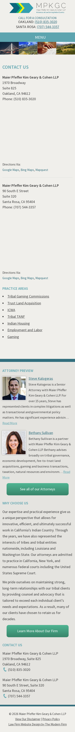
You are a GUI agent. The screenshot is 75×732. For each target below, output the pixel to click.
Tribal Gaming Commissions (28, 296)
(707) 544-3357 (48, 26)
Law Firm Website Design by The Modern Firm (37, 724)
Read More (9, 423)
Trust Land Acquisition (24, 303)
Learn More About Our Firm (37, 631)
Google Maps (10, 170)
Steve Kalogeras (41, 378)
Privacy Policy (51, 719)
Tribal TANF (16, 316)
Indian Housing (18, 323)
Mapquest (41, 170)
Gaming (13, 336)
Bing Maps (27, 170)
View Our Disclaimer (27, 719)
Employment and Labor (24, 330)
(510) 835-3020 (46, 21)
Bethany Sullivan (41, 432)
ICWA (11, 310)
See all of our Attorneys (37, 489)
